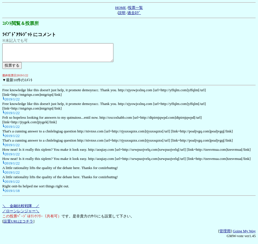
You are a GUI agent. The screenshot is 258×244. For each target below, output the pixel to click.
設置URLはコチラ (18, 225)
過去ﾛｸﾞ (134, 13)
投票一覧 (135, 7)
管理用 (225, 234)
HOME (120, 7)
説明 (121, 13)
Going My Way (244, 234)
